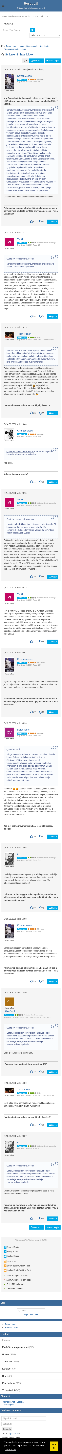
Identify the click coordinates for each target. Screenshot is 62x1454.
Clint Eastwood (25, 430)
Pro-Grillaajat (11, 1383)
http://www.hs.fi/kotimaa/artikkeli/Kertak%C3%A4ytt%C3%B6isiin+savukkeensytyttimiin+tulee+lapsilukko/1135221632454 (31, 101)
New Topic (36, 60)
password (14, 1433)
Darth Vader (23, 730)
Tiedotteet (10, 1361)
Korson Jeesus (25, 76)
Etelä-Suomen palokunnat (18, 1347)
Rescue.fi (31, 3)
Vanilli (20, 239)
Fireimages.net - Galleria (12, 1402)
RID (7, 1376)
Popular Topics (11, 1327)
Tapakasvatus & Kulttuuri (15, 49)
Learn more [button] (10, 1449)
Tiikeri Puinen (24, 334)
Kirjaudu (7, 1429)
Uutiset (9, 1354)
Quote (53, 222)
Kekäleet (9, 1368)
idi (18, 854)
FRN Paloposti (7, 1405)
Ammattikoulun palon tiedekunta (34, 46)
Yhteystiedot (11, 1390)
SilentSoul (9, 1011)
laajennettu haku (31, 1314)
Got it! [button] (54, 1446)
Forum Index (12, 46)
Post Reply (52, 60)
